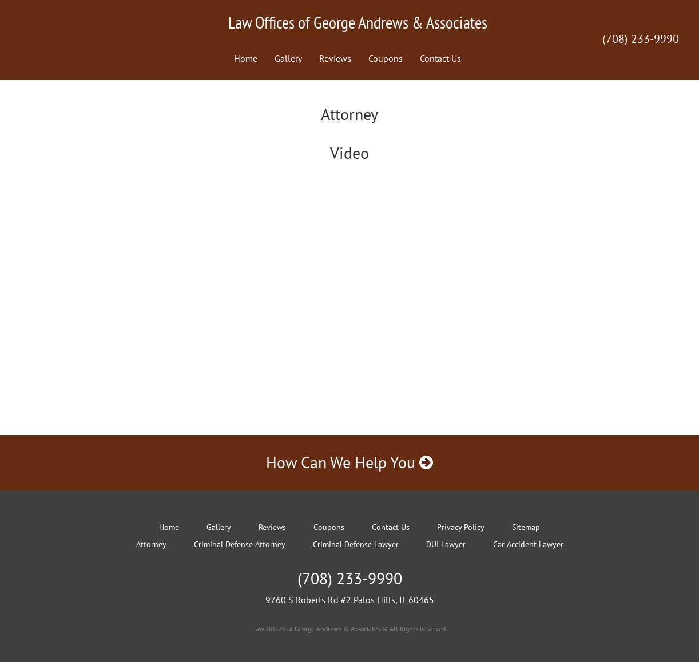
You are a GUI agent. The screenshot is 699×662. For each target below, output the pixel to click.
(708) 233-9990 (640, 38)
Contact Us (440, 58)
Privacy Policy (460, 527)
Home (245, 58)
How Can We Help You (349, 462)
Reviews (335, 58)
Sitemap (526, 527)
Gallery (288, 58)
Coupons (385, 58)
